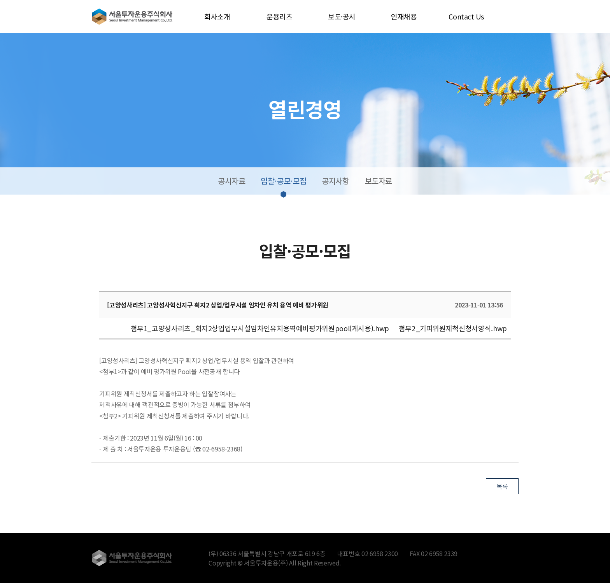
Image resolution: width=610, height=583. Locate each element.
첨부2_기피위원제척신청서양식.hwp (453, 328)
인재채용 (404, 16)
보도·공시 (342, 16)
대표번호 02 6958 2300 (367, 553)
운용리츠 (279, 16)
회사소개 (217, 16)
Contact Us (466, 16)
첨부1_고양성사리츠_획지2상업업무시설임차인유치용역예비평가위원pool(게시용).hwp (260, 328)
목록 (502, 486)
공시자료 (231, 180)
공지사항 (335, 180)
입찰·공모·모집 (283, 180)
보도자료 (378, 180)
